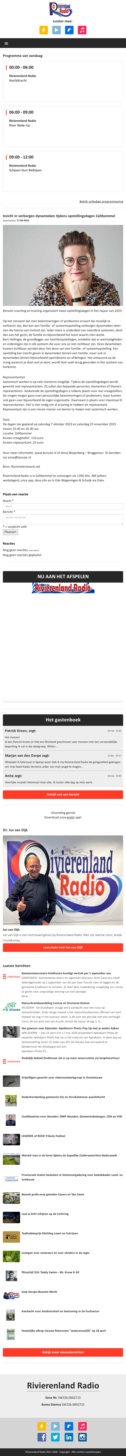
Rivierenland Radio (63, 1386)
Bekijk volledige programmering (101, 202)
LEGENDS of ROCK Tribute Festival (43, 1136)
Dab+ (100, 480)
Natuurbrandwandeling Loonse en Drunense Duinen (56, 1003)
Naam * (8, 501)
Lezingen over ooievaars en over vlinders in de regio (55, 1253)
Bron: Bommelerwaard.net (21, 467)
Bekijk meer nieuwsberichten (63, 1352)
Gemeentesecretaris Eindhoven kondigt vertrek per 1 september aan (66, 973)
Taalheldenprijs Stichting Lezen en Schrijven (50, 1233)
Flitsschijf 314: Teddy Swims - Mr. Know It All (50, 1272)
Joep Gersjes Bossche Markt (39, 1292)
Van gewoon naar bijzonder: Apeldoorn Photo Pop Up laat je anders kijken (70, 1028)
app (30, 480)
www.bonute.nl (45, 453)
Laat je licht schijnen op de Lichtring (45, 1214)
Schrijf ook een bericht (63, 794)
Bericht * (9, 512)
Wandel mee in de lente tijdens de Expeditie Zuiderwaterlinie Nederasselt (69, 1155)
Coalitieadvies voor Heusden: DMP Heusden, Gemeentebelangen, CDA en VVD (72, 1116)
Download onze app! (63, 817)
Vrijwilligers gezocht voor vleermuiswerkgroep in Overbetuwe (62, 1077)
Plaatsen (10, 532)
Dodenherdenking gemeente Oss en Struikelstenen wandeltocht (63, 1097)
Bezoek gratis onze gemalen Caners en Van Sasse (53, 1194)
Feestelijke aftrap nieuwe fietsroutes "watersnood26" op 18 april (64, 1330)
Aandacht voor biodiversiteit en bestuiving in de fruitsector (60, 1311)
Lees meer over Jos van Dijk (63, 947)
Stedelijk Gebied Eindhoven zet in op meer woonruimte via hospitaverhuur (71, 1058)
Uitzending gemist (63, 813)
